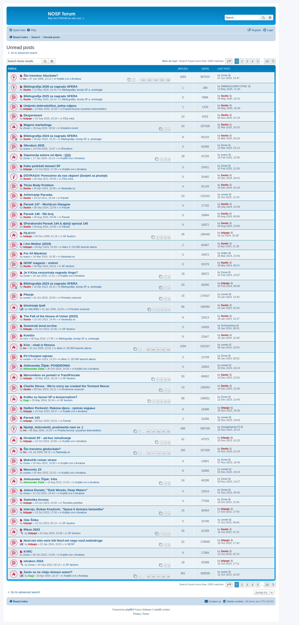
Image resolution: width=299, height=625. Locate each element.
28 (163, 576)
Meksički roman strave (40, 460)
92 (163, 349)
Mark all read (169, 61)
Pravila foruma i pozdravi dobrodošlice (84, 108)
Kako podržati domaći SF (42, 166)
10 (148, 453)
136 (168, 80)
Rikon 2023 (32, 529)
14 (168, 453)
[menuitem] (31, 30)
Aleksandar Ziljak (34, 368)
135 (161, 80)
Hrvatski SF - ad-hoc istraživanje (47, 438)
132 (143, 80)
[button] (228, 61)
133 (149, 80)
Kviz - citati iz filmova (39, 345)
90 (153, 349)
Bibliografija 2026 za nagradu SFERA (51, 86)
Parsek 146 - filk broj (38, 214)
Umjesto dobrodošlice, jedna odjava (50, 105)
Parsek (64, 197)
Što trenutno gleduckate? (42, 449)
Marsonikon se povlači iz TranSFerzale (52, 375)
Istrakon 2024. (34, 561)
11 (153, 453)
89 (148, 349)
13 (163, 453)
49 (163, 431)
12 (158, 453)
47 (153, 431)
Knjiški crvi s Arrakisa (69, 78)
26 (153, 576)
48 (158, 431)
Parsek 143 (32, 417)
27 (158, 576)
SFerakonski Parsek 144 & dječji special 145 (56, 223)
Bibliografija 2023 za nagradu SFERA (51, 283)
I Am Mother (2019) (37, 244)
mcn (25, 338)
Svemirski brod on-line (40, 326)
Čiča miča (68, 118)
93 (168, 349)
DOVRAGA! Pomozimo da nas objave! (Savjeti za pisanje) (65, 175)
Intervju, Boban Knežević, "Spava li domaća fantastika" (64, 509)
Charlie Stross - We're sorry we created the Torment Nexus (66, 386)
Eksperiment (33, 115)
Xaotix (27, 89)
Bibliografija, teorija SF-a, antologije (82, 89)
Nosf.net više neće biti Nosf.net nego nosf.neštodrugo (63, 540)
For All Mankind (35, 253)
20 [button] (267, 61)
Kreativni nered (69, 128)
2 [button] (242, 61)
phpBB (128, 609)
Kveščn (29, 335)
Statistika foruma (36, 499)
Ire (24, 78)
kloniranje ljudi (34, 305)
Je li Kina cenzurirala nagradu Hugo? (51, 272)
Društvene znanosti (73, 389)
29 (168, 576)
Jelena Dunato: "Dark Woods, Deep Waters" (56, 490)
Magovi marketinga (37, 125)
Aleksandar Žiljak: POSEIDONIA (47, 365)
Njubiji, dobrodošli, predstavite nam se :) (53, 427)
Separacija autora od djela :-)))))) (47, 155)
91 (158, 349)
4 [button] (252, 61)
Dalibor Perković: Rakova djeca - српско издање (59, 408)
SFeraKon (67, 148)
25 (148, 576)
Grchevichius (228, 325)
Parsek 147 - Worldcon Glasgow (47, 204)
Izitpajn (27, 108)
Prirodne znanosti (71, 297)
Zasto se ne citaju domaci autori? (48, 572)
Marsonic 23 (32, 469)
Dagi (26, 400)
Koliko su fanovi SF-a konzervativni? (50, 397)
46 (148, 431)
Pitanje (29, 294)
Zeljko (224, 253)
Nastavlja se (68, 188)
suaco (26, 148)
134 (155, 80)
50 (168, 431)
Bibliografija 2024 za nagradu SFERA (51, 136)
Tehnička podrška (72, 502)
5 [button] (258, 61)
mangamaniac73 (230, 426)
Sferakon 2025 (34, 145)
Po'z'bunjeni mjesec (38, 356)
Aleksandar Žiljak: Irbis (40, 479)
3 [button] (247, 61)
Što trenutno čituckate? (41, 75)
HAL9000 (33, 309)
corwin (224, 194)
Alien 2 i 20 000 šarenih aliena (79, 247)
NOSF (71, 544)
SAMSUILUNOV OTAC (234, 86)
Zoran (224, 75)
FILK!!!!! (30, 233)
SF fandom (69, 236)
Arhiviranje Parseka (38, 194)
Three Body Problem (39, 185)
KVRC (28, 551)
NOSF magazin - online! (41, 263)
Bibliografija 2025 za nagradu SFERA (51, 96)
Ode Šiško (31, 520)
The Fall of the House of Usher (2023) (51, 316)
